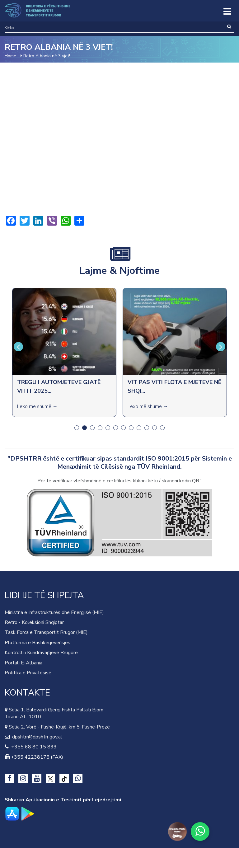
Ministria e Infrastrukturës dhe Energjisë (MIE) (54, 612)
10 (146, 427)
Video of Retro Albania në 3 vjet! (119, 139)
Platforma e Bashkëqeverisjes (37, 642)
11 (154, 427)
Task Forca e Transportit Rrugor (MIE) (46, 632)
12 (162, 427)
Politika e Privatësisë (28, 672)
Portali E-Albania (23, 662)
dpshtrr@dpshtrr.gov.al (36, 736)
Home (10, 56)
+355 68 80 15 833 (33, 746)
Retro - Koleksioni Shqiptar (34, 622)
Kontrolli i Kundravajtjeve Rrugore (41, 652)
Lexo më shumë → (37, 406)
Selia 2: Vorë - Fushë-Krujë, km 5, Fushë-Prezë (58, 727)
